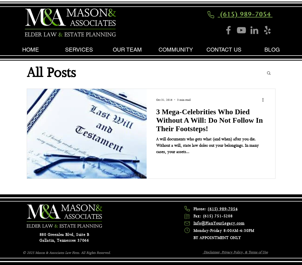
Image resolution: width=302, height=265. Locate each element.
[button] (268, 73)
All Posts (51, 73)
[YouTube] (241, 30)
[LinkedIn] (254, 30)
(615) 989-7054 (245, 14)
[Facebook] (228, 30)
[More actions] (265, 100)
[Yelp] (267, 30)
